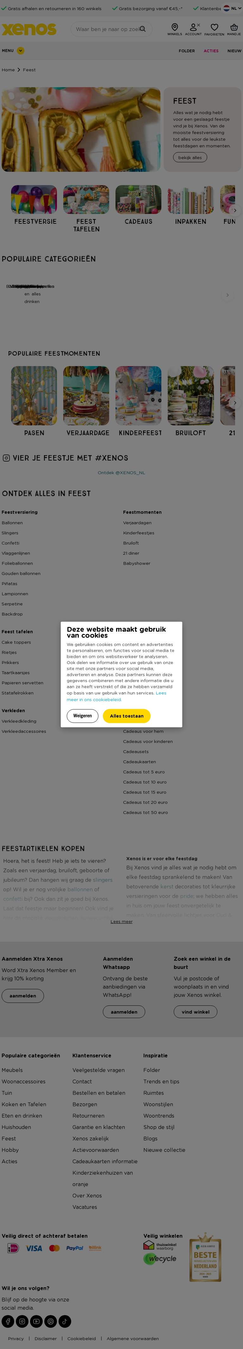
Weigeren (82, 715)
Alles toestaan (127, 716)
